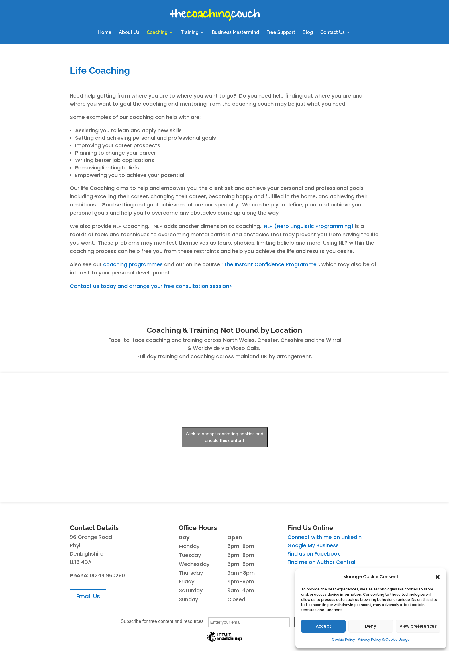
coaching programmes (133, 264)
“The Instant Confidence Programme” (270, 264)
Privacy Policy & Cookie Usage (384, 639)
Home (104, 32)
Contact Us (332, 32)
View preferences (418, 626)
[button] (437, 577)
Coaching (157, 32)
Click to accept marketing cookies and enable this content (224, 437)
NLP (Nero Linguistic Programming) (309, 226)
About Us (129, 32)
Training (190, 32)
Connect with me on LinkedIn (324, 537)
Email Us (88, 596)
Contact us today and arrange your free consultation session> (151, 286)
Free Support (280, 32)
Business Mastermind (235, 32)
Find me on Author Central (321, 562)
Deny (370, 626)
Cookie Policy (343, 639)
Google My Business (313, 545)
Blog (308, 32)
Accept (323, 626)
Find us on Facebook (313, 553)
